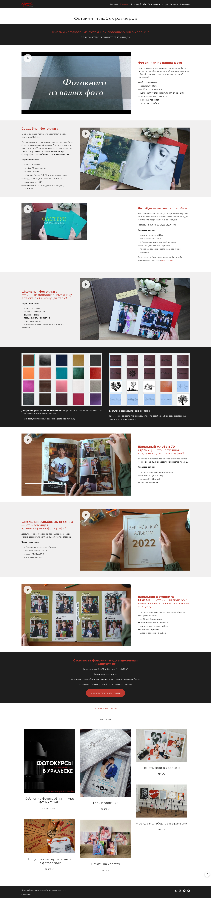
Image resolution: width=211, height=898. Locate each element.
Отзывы (174, 4)
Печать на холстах (105, 864)
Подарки (105, 809)
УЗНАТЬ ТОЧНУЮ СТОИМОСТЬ (105, 693)
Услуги (165, 4)
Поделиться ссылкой (107, 708)
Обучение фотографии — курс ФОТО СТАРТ (49, 800)
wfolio (29, 894)
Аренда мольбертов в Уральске (161, 823)
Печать (161, 774)
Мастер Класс (49, 808)
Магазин (124, 4)
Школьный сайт (138, 4)
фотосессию (167, 260)
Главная (114, 4)
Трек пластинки (105, 803)
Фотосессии (154, 4)
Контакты (185, 4)
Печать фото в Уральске (161, 768)
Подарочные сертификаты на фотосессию (49, 861)
